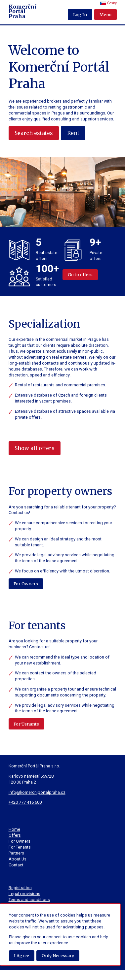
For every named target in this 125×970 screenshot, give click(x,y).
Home (14, 829)
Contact (16, 864)
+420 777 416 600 (25, 802)
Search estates (34, 133)
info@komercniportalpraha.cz (37, 792)
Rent (73, 133)
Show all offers (35, 448)
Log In (80, 14)
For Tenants (26, 724)
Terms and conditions (29, 899)
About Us (17, 859)
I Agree (21, 955)
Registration (20, 887)
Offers (15, 835)
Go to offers (80, 274)
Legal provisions (24, 893)
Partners (16, 853)
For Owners (26, 583)
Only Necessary (58, 955)
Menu (105, 14)
